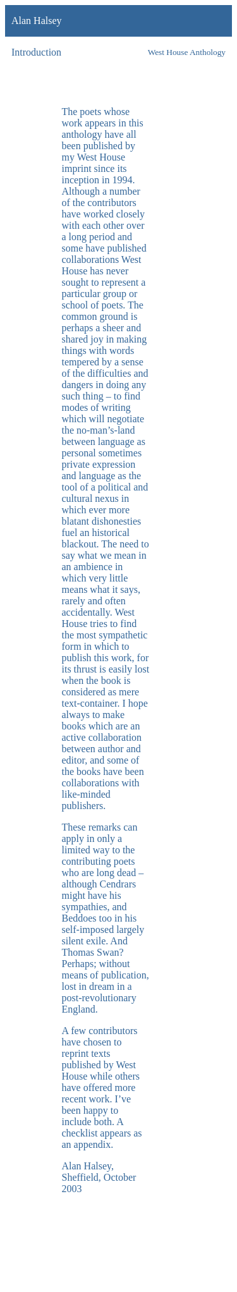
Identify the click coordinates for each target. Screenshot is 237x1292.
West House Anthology (187, 52)
